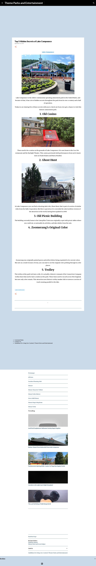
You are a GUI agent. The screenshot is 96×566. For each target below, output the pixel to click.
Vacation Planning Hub (35, 381)
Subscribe (48, 3)
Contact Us (18, 341)
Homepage (31, 373)
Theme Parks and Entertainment (24, 3)
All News (30, 377)
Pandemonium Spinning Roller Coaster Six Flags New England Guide (46, 466)
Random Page (32, 536)
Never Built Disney (33, 398)
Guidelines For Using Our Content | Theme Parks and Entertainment (34, 343)
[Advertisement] (48, 324)
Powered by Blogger (48, 563)
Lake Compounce (19, 290)
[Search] (94, 3)
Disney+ (30, 385)
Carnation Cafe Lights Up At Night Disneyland (40, 485)
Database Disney (33, 542)
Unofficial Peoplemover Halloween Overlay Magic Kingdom (44, 428)
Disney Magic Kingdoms (35, 402)
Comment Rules (19, 340)
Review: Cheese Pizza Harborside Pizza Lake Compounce (43, 447)
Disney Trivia (32, 406)
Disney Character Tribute (35, 390)
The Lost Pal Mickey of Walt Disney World (39, 504)
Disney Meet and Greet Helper (36, 544)
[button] (16, 47)
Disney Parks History (34, 394)
